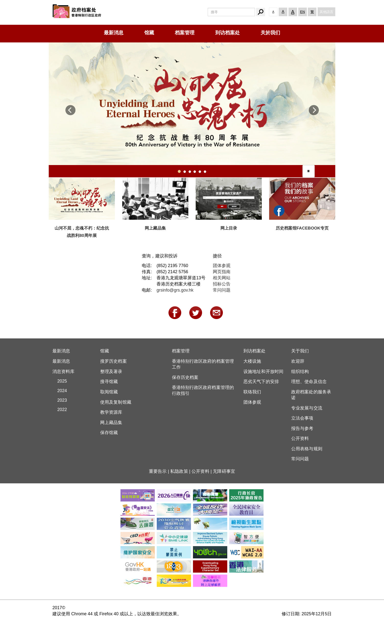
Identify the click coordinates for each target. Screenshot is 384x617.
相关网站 (221, 277)
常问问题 (221, 290)
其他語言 (326, 12)
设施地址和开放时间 (263, 371)
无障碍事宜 (224, 471)
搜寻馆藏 (109, 381)
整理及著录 (111, 371)
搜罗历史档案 (113, 361)
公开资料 (300, 438)
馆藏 (149, 32)
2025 (59, 381)
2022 (59, 409)
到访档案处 (227, 32)
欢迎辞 (297, 361)
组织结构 (300, 371)
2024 (59, 390)
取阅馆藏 (109, 391)
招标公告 (221, 284)
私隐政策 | (181, 471)
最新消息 (113, 32)
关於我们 (270, 32)
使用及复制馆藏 (115, 402)
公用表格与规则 (306, 448)
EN (302, 12)
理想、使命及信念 (309, 381)
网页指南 (221, 271)
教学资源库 (111, 412)
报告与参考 (302, 428)
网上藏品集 (111, 422)
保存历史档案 (185, 377)
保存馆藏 (109, 432)
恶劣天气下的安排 (261, 381)
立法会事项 (302, 418)
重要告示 (158, 471)
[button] (70, 112)
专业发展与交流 (306, 408)
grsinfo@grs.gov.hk (174, 290)
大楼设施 (252, 361)
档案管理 (184, 32)
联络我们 (252, 391)
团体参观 (221, 265)
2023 (59, 400)
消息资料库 (63, 371)
